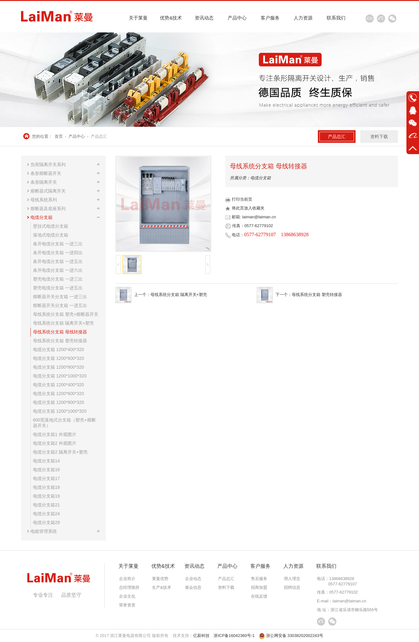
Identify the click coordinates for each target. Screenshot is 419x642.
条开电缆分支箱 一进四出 (58, 252)
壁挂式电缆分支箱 (50, 226)
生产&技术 (161, 587)
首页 (59, 136)
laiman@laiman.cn (349, 601)
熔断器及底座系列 (48, 208)
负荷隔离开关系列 (48, 164)
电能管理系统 (43, 531)
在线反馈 (259, 596)
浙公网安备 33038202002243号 (291, 635)
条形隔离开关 (43, 182)
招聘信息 (292, 587)
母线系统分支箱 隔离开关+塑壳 (63, 323)
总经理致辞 (129, 587)
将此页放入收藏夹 (244, 208)
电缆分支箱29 (46, 522)
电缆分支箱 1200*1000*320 (59, 375)
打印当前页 (238, 199)
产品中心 (237, 17)
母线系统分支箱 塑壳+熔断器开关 (65, 314)
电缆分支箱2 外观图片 (54, 443)
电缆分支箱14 (46, 460)
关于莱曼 (138, 17)
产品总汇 (99, 136)
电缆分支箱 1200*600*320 (58, 358)
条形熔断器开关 (45, 173)
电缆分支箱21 (46, 504)
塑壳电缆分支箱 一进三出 (58, 279)
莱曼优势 (160, 578)
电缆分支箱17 (46, 478)
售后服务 (259, 578)
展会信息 (193, 587)
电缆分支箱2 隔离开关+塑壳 (60, 452)
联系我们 (336, 17)
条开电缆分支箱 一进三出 (58, 243)
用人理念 (292, 578)
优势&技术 (171, 17)
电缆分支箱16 (46, 469)
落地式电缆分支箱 (50, 234)
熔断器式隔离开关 (48, 190)
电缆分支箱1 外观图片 (54, 434)
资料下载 (379, 136)
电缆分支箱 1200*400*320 (58, 349)
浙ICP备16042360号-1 (234, 635)
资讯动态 (204, 17)
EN (370, 18)
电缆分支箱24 (46, 513)
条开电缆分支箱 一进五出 (58, 261)
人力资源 (303, 17)
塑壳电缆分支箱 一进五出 (58, 287)
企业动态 (193, 578)
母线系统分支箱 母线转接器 (60, 331)
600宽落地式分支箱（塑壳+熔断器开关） (64, 422)
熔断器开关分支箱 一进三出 (60, 296)
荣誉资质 (127, 605)
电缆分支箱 (41, 217)
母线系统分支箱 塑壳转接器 (60, 340)
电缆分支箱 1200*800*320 (58, 367)
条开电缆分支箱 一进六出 (58, 270)
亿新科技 (201, 635)
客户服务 (270, 17)
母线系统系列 (43, 199)
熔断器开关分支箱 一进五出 (60, 305)
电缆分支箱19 (46, 496)
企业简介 (127, 578)
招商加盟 (259, 587)
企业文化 (127, 596)
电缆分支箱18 (46, 487)
